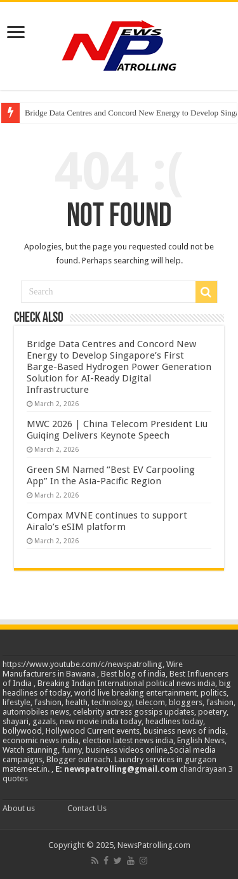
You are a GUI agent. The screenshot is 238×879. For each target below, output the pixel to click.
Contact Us (87, 808)
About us (19, 808)
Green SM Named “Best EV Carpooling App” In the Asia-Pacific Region (111, 475)
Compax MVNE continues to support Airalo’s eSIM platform (107, 521)
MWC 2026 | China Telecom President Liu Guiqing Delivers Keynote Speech (117, 429)
